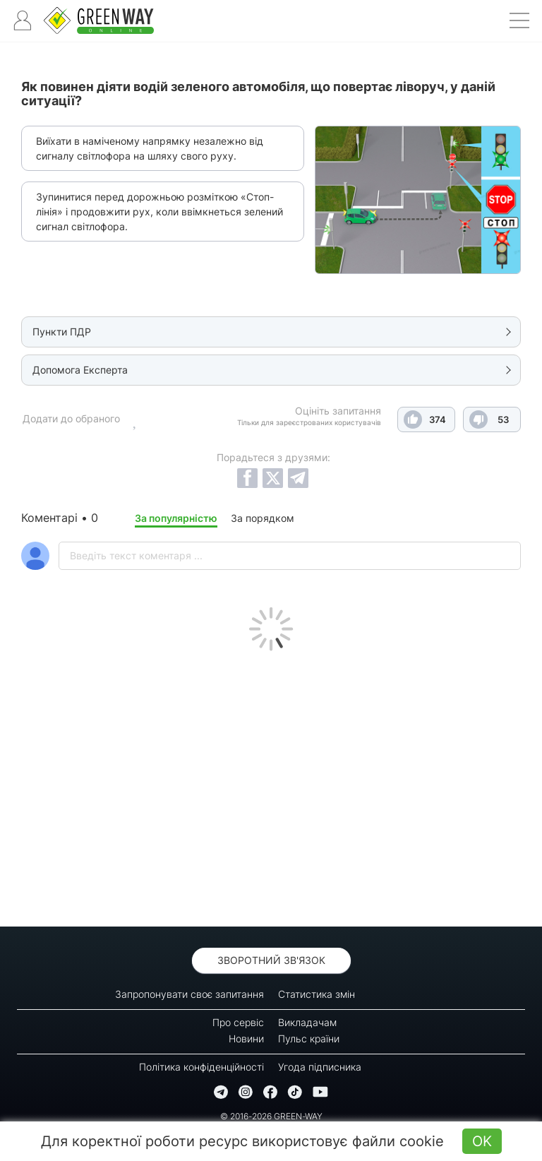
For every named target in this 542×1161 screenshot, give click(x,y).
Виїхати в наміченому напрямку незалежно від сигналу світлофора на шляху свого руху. (149, 148)
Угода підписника (319, 1066)
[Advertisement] (271, 785)
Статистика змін (316, 994)
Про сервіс (238, 1022)
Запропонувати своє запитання (189, 994)
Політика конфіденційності (201, 1066)
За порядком (262, 518)
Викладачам (307, 1022)
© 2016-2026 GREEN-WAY (271, 1116)
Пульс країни (308, 1038)
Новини (246, 1038)
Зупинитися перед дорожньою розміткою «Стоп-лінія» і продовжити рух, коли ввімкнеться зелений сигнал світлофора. (159, 211)
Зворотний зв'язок (271, 960)
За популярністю (176, 518)
